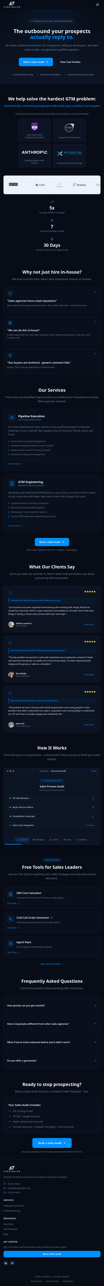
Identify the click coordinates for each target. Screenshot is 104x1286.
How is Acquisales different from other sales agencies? (52, 1027)
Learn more (15, 467)
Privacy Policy (36, 1281)
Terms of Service (52, 1281)
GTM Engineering (11, 1210)
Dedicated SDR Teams (13, 1205)
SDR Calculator (10, 1229)
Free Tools (8, 1224)
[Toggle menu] (98, 5)
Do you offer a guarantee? (52, 1064)
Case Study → (90, 628)
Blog (5, 1234)
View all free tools (52, 964)
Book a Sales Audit (35, 62)
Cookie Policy (67, 1281)
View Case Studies (70, 62)
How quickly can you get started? (52, 1009)
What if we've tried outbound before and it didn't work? (52, 1046)
